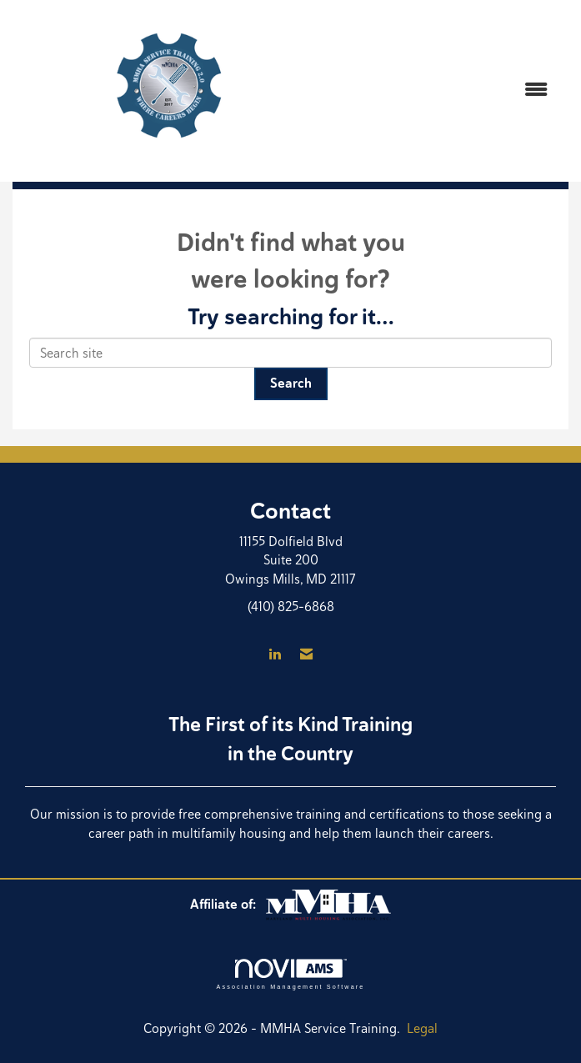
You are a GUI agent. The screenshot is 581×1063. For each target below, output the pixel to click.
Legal (422, 1028)
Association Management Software (290, 974)
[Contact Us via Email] (306, 655)
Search (291, 383)
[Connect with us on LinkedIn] (274, 655)
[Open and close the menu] (444, 90)
